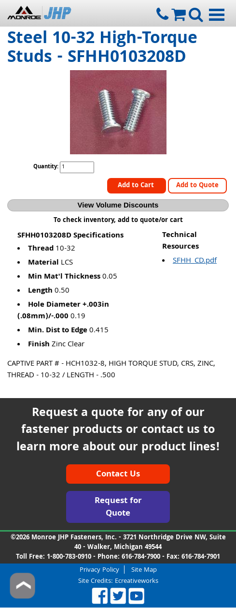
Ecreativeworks (136, 581)
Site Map (144, 569)
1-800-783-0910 (69, 557)
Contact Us (118, 475)
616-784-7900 (141, 557)
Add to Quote (197, 185)
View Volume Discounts (118, 205)
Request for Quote (118, 507)
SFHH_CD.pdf (195, 261)
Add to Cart (137, 185)
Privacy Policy (99, 569)
